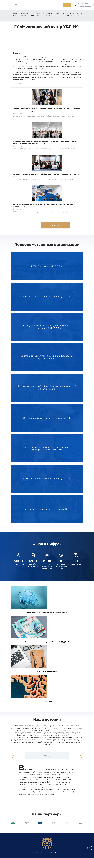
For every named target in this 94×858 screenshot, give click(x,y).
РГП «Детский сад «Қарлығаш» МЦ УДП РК (47, 479)
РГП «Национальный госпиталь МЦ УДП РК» (47, 297)
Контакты (60, 13)
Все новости (56, 225)
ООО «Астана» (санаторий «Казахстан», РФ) (47, 418)
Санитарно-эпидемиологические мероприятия (39, 599)
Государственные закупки (50, 14)
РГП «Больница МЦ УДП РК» (47, 266)
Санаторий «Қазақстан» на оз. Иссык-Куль (47, 509)
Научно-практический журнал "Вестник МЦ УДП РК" (40, 629)
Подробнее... (18, 83)
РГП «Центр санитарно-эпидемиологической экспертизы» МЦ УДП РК (47, 327)
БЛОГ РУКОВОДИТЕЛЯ (34, 659)
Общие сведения (14, 14)
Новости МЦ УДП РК (24, 15)
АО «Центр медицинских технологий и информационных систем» (47, 448)
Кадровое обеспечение (36, 14)
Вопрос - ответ (32, 688)
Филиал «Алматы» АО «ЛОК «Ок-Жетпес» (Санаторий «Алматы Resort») (47, 388)
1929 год (47, 756)
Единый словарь (79, 14)
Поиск (67, 5)
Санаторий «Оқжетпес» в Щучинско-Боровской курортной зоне (47, 357)
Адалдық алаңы (70, 14)
